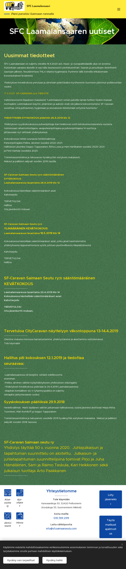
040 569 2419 (61, 517)
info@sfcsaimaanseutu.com (61, 528)
